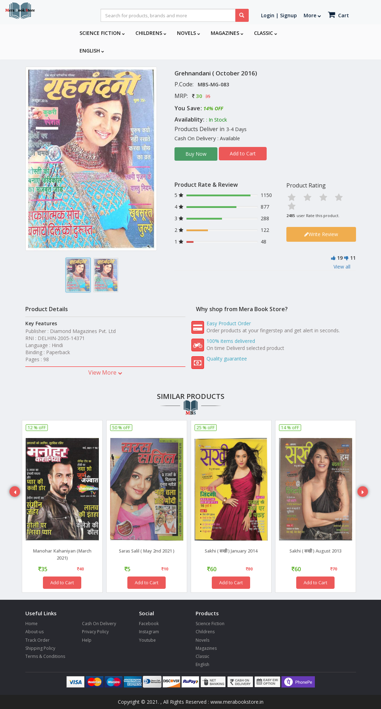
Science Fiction (102, 33)
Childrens (150, 33)
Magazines (227, 33)
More (312, 15)
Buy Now (196, 153)
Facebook (149, 624)
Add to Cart (243, 153)
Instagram (149, 632)
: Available (228, 138)
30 (199, 95)
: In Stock (216, 119)
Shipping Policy (40, 648)
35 (207, 96)
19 (340, 258)
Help (86, 640)
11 (353, 258)
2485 (290, 215)
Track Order (37, 640)
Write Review (321, 234)
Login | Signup (279, 15)
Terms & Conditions (45, 656)
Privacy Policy (95, 632)
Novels (188, 33)
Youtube (147, 640)
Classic (265, 33)
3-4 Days (236, 129)
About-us (34, 632)
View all (342, 267)
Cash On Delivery (99, 624)
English (92, 50)
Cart (338, 15)
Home (31, 624)
